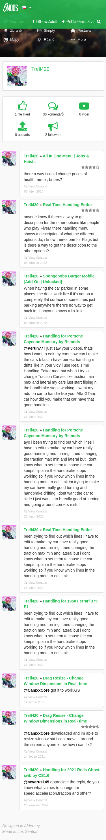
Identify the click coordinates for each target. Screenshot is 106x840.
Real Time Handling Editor (67, 204)
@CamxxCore (36, 690)
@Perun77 (33, 348)
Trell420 (40, 69)
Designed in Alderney (21, 826)
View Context (35, 186)
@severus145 (36, 782)
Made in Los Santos (19, 831)
